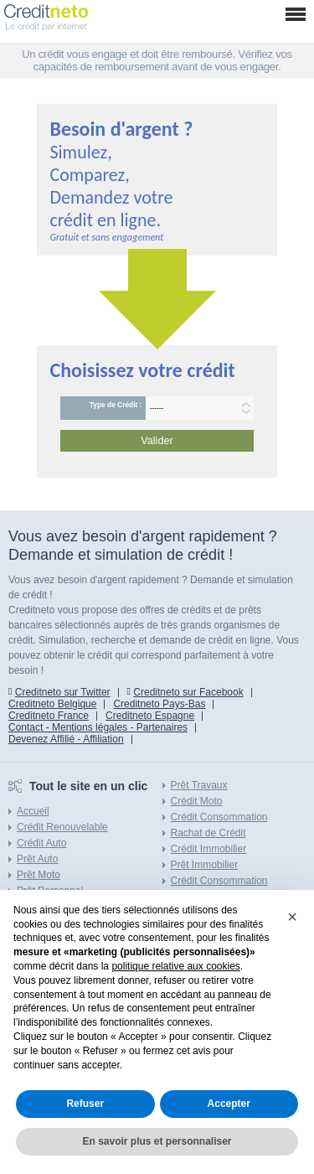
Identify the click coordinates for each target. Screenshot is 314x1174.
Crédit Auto (41, 843)
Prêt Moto (38, 875)
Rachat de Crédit (208, 833)
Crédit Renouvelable (62, 827)
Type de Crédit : (116, 405)
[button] (292, 916)
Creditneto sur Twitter (63, 692)
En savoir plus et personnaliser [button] (156, 1141)
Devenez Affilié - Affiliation (66, 739)
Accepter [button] (229, 1103)
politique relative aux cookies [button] (175, 966)
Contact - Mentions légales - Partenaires (98, 727)
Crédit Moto (197, 801)
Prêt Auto (37, 859)
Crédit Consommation (219, 817)
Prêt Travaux (199, 785)
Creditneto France (48, 715)
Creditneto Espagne (150, 715)
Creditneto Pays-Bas (159, 704)
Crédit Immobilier (209, 849)
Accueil (33, 811)
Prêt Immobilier (205, 865)
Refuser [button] (85, 1103)
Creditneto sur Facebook (188, 692)
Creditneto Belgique (52, 704)
